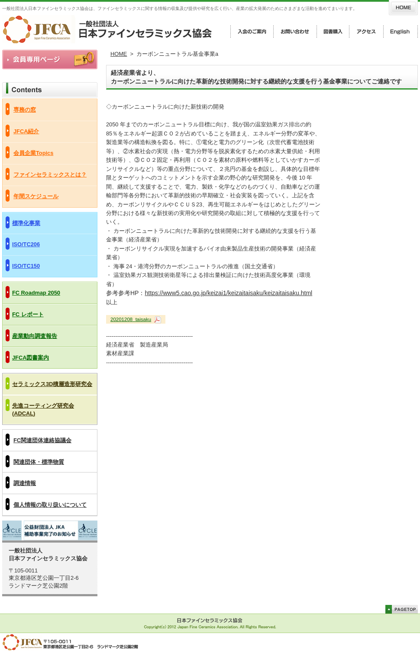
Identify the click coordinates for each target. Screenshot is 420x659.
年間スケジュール (35, 196)
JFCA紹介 (26, 131)
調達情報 (24, 483)
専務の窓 (24, 109)
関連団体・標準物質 (38, 462)
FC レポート (28, 314)
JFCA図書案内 (30, 357)
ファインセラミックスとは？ (50, 174)
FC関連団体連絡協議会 (42, 440)
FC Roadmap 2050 (36, 292)
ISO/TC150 (26, 266)
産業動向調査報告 (34, 336)
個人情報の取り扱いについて (50, 504)
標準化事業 (26, 223)
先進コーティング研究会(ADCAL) (43, 409)
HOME (118, 54)
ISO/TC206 (26, 244)
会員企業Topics (33, 153)
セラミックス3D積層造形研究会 (52, 384)
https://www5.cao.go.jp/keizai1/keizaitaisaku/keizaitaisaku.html (228, 292)
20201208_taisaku (130, 319)
